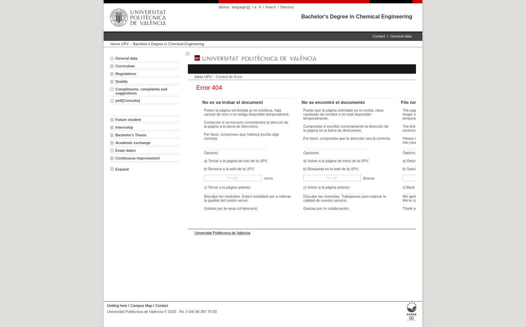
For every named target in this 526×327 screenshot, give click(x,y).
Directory (287, 7)
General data (401, 36)
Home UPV (119, 44)
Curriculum (125, 66)
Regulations (125, 74)
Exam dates (125, 150)
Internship (124, 127)
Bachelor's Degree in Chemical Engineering (356, 16)
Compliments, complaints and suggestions (141, 91)
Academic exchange (133, 143)
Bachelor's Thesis (131, 135)
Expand (119, 169)
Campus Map (141, 306)
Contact (378, 36)
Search (270, 7)
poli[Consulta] (127, 101)
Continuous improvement (137, 158)
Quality (121, 81)
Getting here (117, 306)
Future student (128, 120)
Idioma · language (235, 7)
